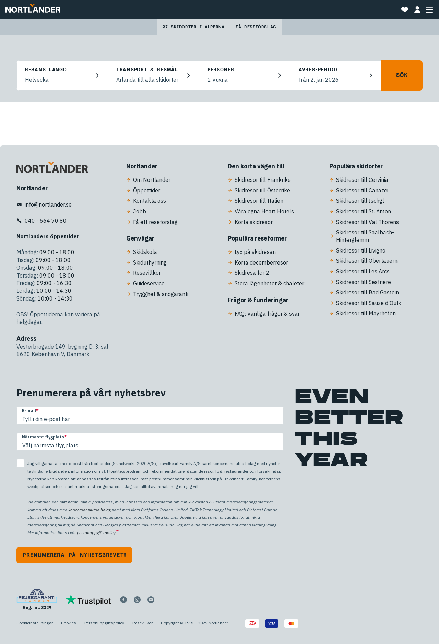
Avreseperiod (318, 70)
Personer (220, 70)
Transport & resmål (147, 70)
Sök (401, 75)
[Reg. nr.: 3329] (36, 599)
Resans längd (46, 70)
